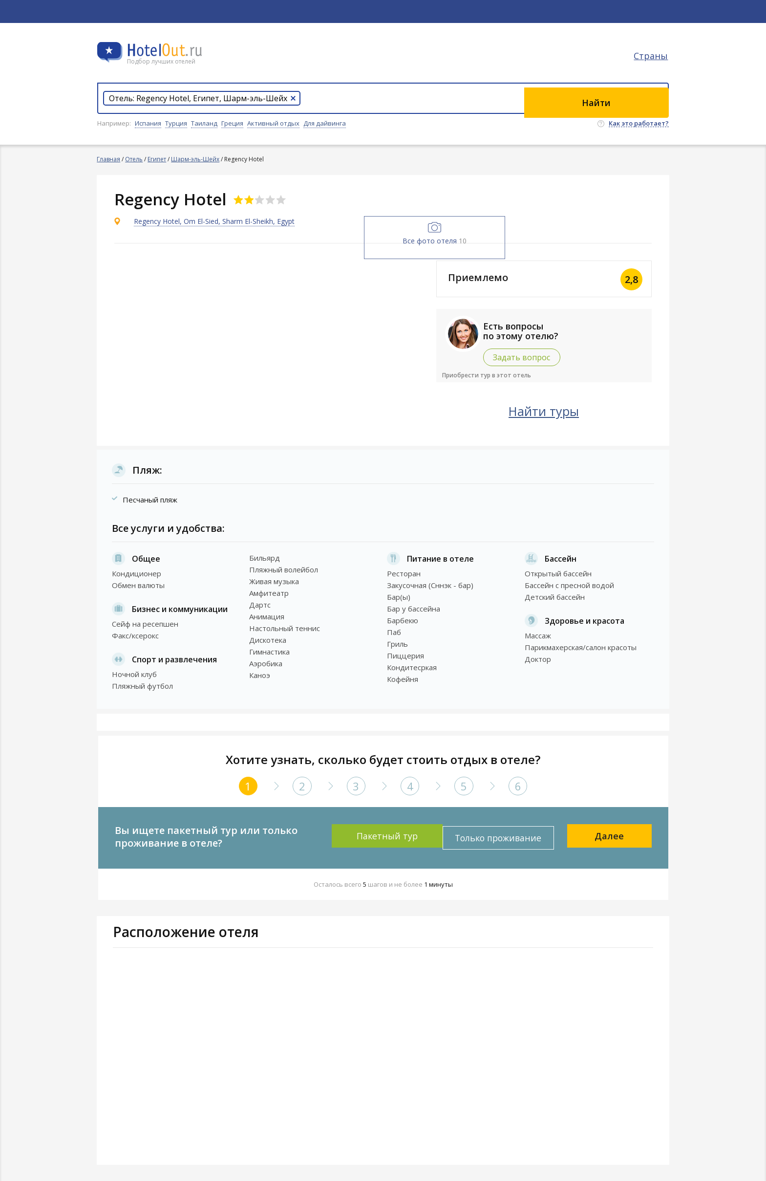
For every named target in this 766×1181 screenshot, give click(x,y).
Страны (652, 61)
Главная (109, 159)
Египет (157, 159)
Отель (134, 159)
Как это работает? (639, 123)
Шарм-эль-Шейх (195, 159)
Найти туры (571, 409)
